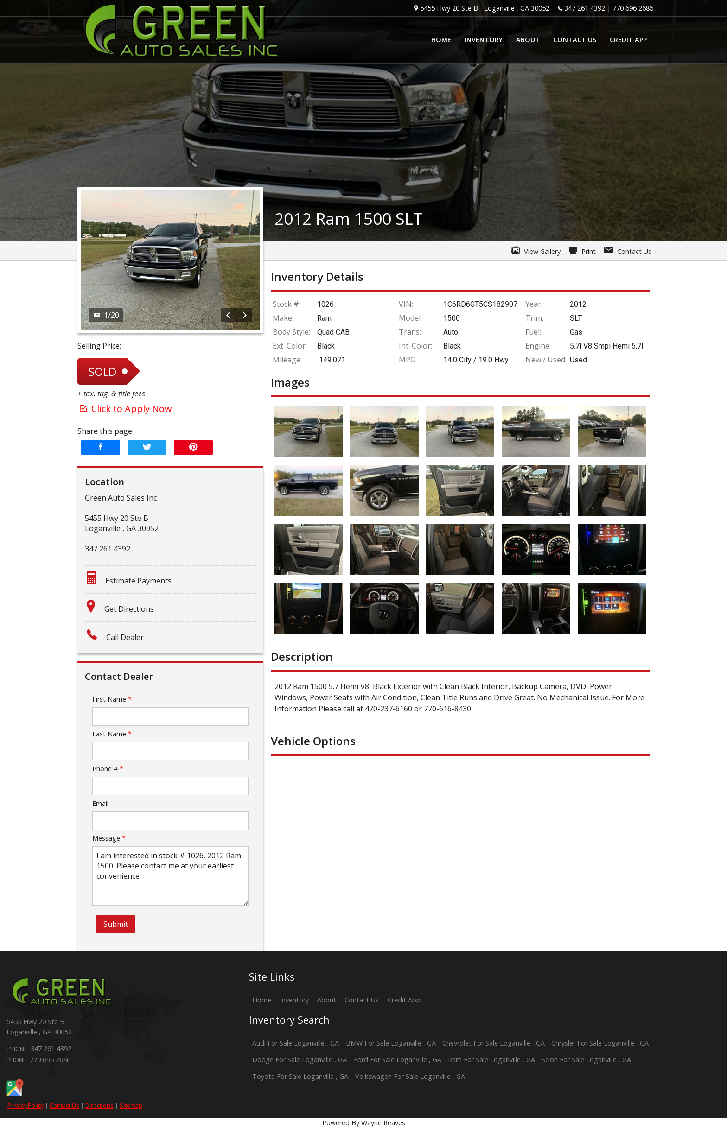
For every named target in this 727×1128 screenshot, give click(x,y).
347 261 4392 (584, 8)
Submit (115, 924)
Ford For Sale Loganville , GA (397, 1059)
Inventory (294, 999)
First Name (112, 699)
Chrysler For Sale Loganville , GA (600, 1043)
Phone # (107, 768)
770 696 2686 (632, 8)
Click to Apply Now (124, 408)
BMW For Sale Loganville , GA (391, 1043)
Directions (99, 1105)
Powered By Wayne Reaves (363, 1122)
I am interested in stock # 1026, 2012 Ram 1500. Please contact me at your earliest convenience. (170, 876)
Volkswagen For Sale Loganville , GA (410, 1076)
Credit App (404, 999)
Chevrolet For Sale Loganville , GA (493, 1043)
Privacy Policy (25, 1105)
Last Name (112, 733)
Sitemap (131, 1105)
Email (100, 803)
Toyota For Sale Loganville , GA (300, 1076)
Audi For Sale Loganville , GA (295, 1043)
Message (109, 838)
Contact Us (64, 1105)
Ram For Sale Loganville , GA (491, 1059)
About (326, 999)
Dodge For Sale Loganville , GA (299, 1059)
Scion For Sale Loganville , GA (586, 1059)
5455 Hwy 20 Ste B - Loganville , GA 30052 (484, 8)
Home (261, 999)
